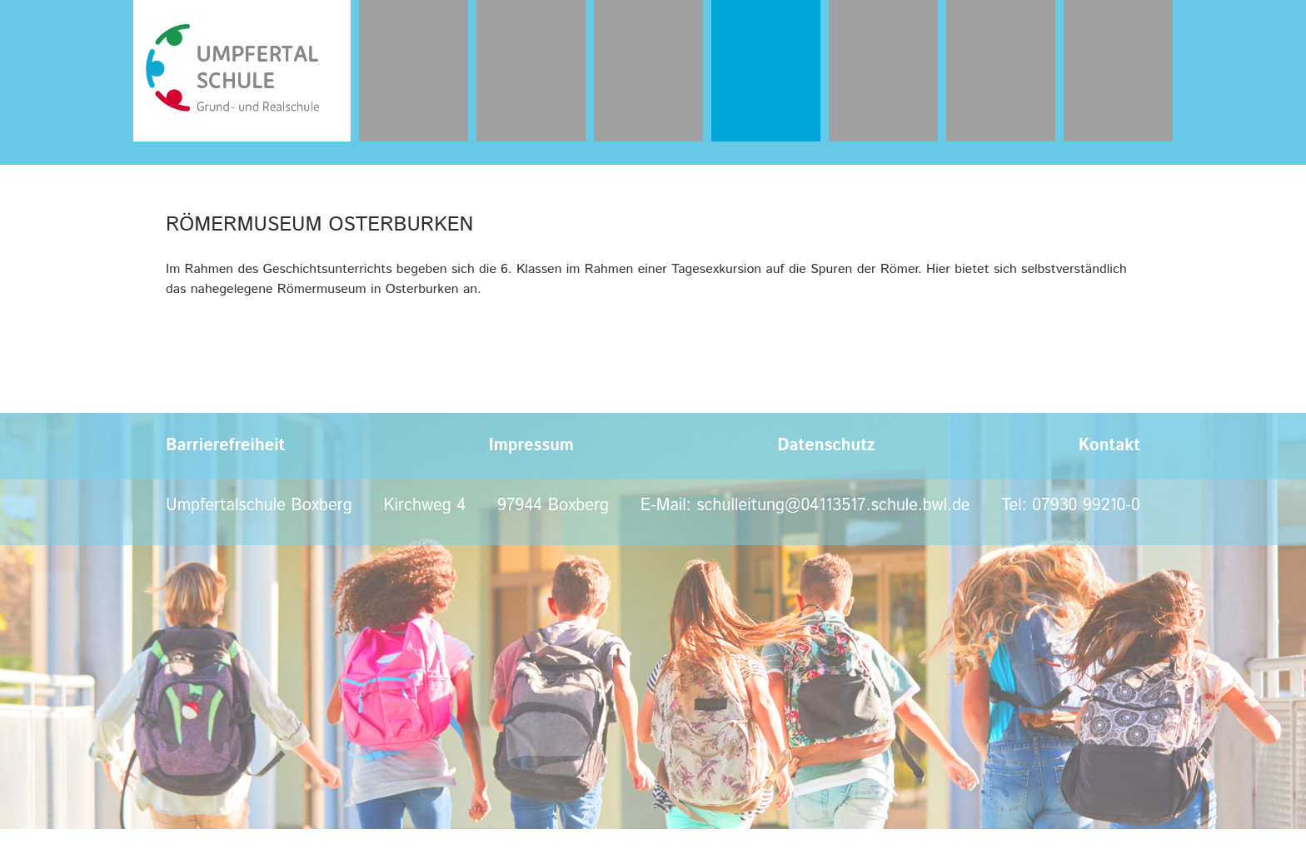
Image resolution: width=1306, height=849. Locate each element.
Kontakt (1109, 446)
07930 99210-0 (1086, 506)
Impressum (531, 446)
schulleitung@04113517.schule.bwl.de (833, 506)
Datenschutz (826, 446)
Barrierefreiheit (225, 446)
